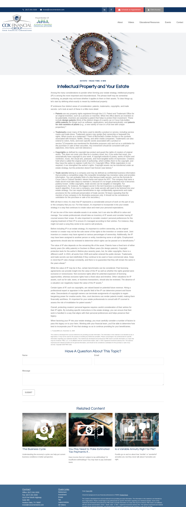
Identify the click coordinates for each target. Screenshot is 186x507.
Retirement (62, 485)
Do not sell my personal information (127, 505)
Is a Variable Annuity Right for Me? (135, 441)
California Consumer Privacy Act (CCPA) (143, 503)
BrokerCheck (124, 487)
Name (25, 348)
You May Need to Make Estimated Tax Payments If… (89, 443)
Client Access (154, 2)
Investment (62, 487)
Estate (60, 490)
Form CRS (89, 483)
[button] (120, 15)
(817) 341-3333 (29, 2)
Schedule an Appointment (129, 2)
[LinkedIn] (104, 2)
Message (26, 363)
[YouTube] (32, 501)
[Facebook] (111, 2)
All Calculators (63, 500)
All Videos (62, 498)
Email (96, 348)
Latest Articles (63, 495)
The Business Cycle (34, 441)
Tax (59, 492)
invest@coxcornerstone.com (52, 2)
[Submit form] (28, 385)
